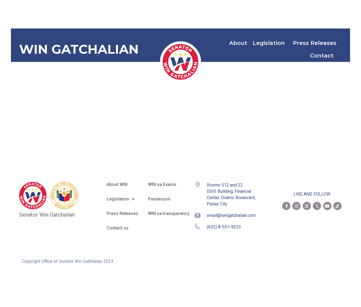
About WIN (117, 184)
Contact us (118, 228)
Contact (323, 55)
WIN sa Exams (162, 184)
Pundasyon (159, 199)
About (238, 43)
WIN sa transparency (169, 213)
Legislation (270, 43)
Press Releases (314, 43)
